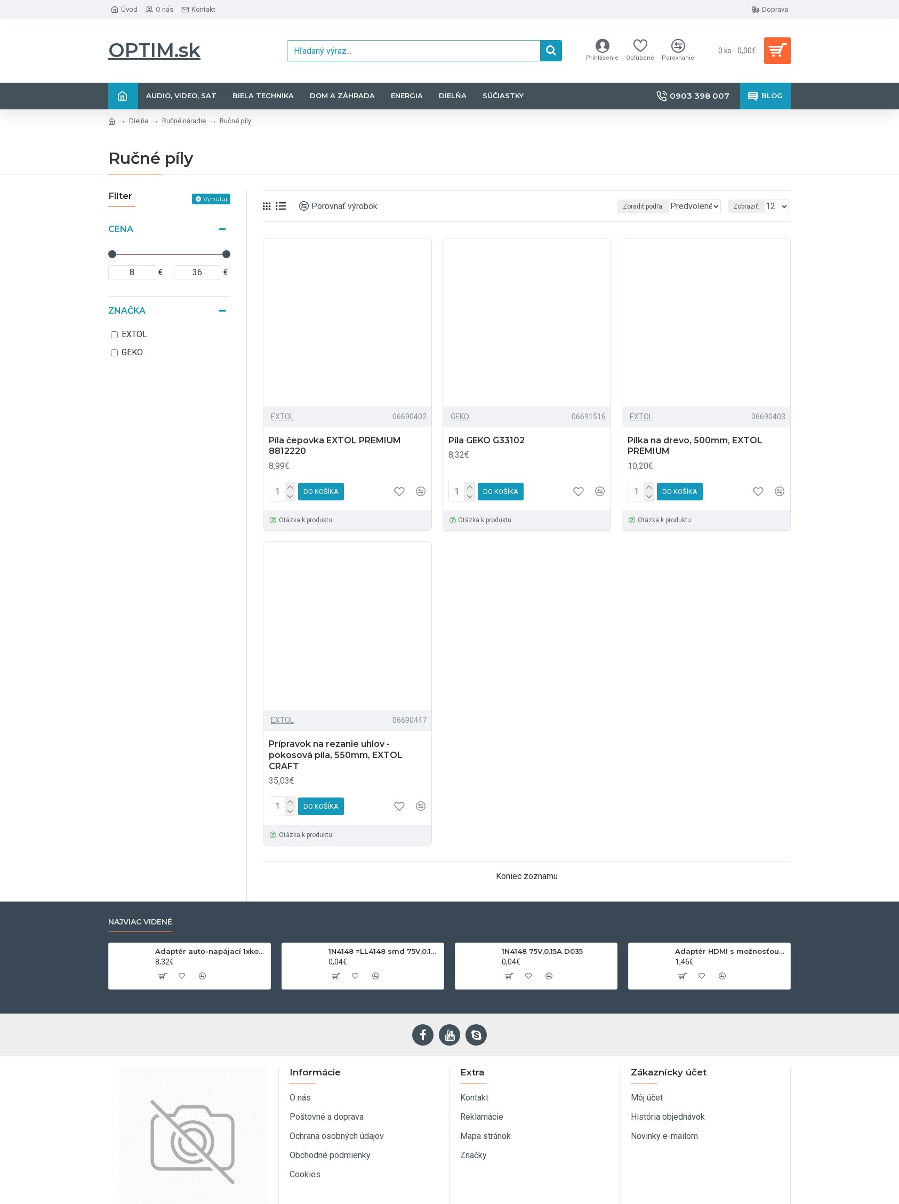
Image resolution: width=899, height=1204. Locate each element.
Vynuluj (215, 199)
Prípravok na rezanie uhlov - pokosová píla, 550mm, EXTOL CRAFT (336, 755)
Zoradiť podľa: (620, 206)
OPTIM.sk (154, 50)
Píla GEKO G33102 (486, 440)
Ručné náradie (184, 121)
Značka (127, 311)
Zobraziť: (749, 206)
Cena (120, 229)
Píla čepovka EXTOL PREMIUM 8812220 (335, 446)
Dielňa (138, 121)
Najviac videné (140, 922)
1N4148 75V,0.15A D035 (542, 951)
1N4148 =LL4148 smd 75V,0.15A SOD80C (384, 951)
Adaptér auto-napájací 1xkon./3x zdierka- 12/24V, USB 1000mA (211, 951)
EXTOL (282, 416)
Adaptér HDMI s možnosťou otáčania (730, 951)
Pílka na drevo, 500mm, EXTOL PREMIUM (695, 446)
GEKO (460, 416)
